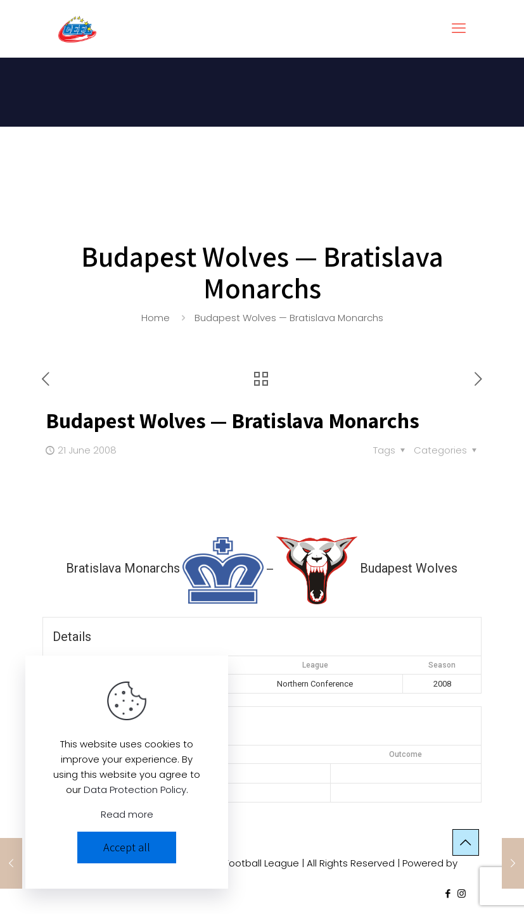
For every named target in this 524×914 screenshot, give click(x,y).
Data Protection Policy (135, 789)
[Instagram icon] (461, 893)
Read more (127, 814)
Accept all (126, 847)
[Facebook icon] (448, 893)
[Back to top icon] (465, 842)
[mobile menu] (459, 28)
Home (155, 317)
